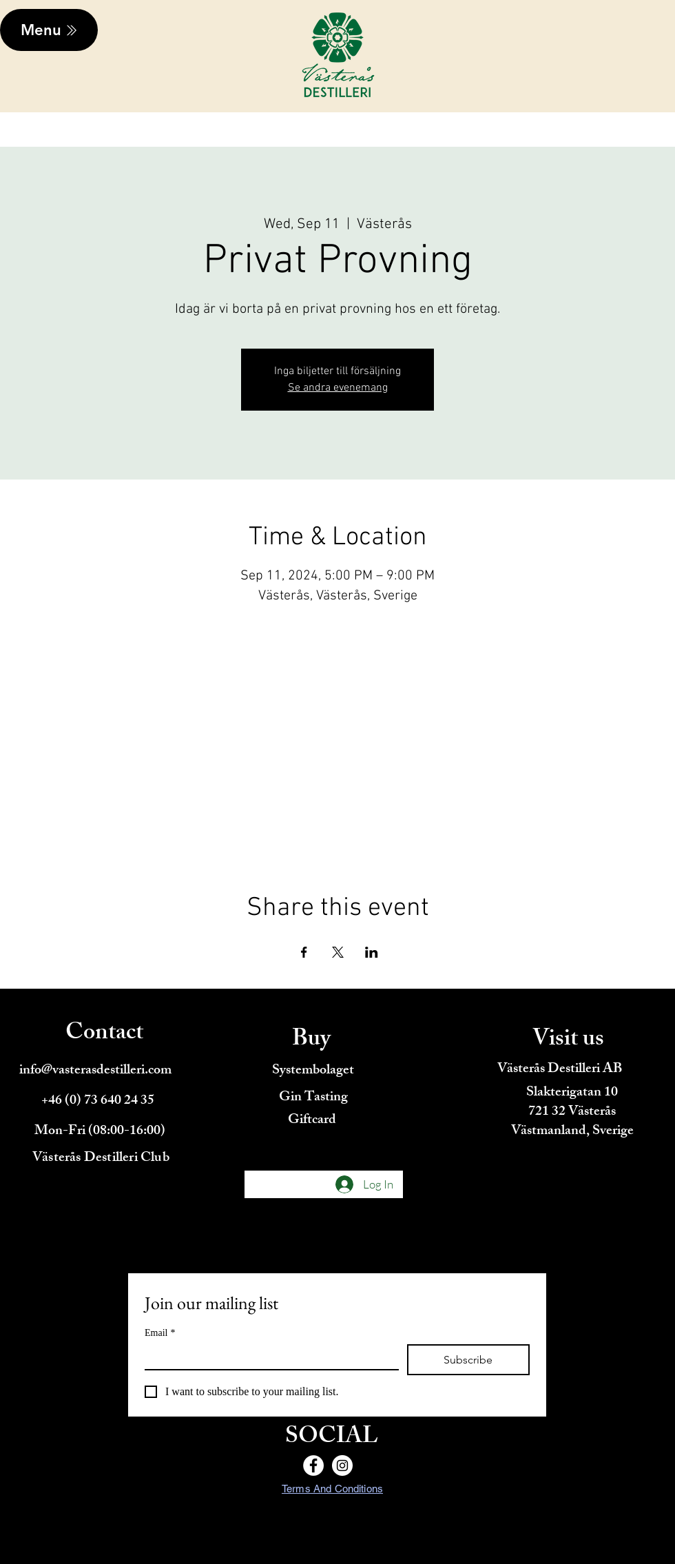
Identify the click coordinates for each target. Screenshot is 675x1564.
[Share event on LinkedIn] (371, 952)
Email (160, 1333)
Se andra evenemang (338, 388)
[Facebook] (313, 1465)
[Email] (268, 1356)
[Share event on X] (337, 952)
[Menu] (49, 30)
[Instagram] (342, 1465)
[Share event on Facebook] (304, 952)
